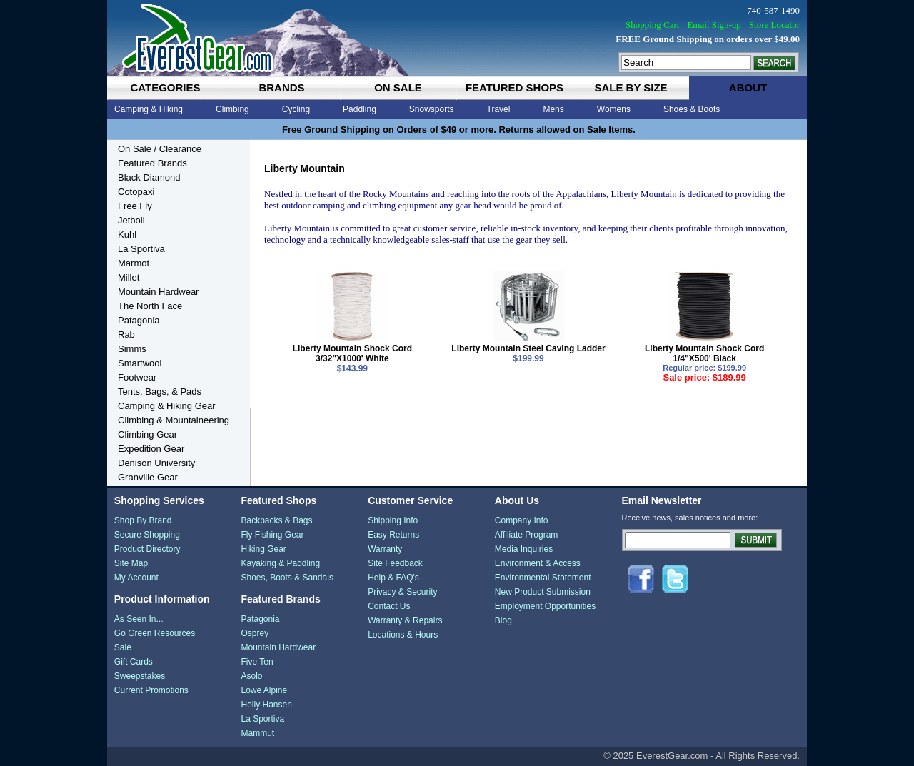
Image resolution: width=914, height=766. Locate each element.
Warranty (385, 549)
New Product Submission (543, 592)
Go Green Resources (154, 633)
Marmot (133, 263)
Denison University (156, 463)
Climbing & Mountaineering (173, 420)
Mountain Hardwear (158, 291)
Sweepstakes (139, 676)
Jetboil (131, 220)
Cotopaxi (136, 191)
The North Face (150, 306)
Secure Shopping (147, 535)
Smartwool (139, 363)
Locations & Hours (403, 635)
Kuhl (127, 234)
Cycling (296, 109)
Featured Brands (152, 163)
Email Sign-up (713, 24)
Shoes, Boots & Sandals (287, 578)
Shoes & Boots (691, 109)
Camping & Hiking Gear (167, 405)
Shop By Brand (143, 520)
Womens (614, 109)
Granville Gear (148, 477)
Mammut (257, 733)
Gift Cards (133, 662)
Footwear (137, 377)
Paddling (359, 109)
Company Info (521, 520)
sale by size (630, 87)
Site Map (131, 563)
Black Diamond (149, 177)
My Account (136, 578)
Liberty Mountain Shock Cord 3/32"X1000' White (352, 353)
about (748, 87)
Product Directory (147, 549)
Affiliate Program (526, 535)
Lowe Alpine (264, 690)
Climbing (232, 109)
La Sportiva (141, 248)
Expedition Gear (151, 448)
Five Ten (257, 662)
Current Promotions (151, 690)
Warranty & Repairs (405, 620)
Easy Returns (393, 535)
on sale (398, 87)
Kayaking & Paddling (280, 563)
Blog (503, 620)
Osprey (254, 633)
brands (281, 87)
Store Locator (774, 24)
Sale (122, 647)
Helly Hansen (266, 705)
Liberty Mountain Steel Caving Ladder (528, 348)
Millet (128, 277)
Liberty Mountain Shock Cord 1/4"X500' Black (704, 353)
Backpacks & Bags (276, 520)
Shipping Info (393, 520)
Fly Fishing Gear (272, 535)
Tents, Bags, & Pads (159, 391)
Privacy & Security (402, 592)
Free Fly (135, 206)
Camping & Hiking (148, 109)
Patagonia (139, 320)
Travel (499, 109)
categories (165, 87)
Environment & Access (538, 563)
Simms (132, 348)
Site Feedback (395, 563)
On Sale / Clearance (159, 148)
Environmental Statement (543, 578)
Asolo (251, 676)
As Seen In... (139, 619)
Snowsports (431, 109)
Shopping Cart (652, 24)
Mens (553, 109)
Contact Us (389, 606)
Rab (126, 334)
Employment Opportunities (545, 606)
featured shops (514, 87)
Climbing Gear (147, 434)
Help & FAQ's (393, 578)
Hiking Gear (263, 549)
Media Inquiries (524, 549)
